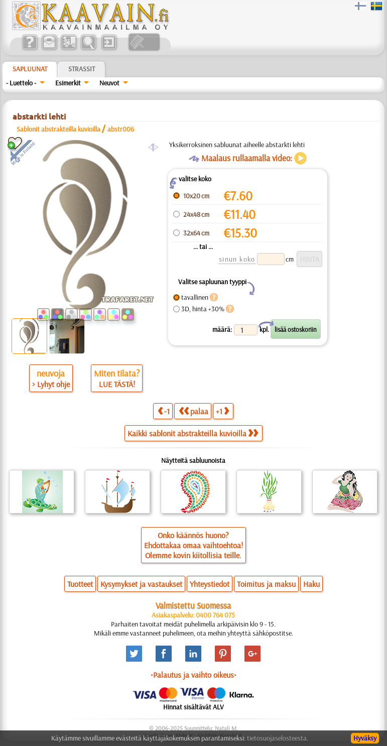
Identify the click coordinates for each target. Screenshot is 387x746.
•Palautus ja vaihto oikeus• (193, 675)
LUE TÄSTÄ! (117, 384)
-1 (164, 411)
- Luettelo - (21, 82)
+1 (222, 411)
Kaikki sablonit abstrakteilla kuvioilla (192, 433)
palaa (193, 411)
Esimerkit (68, 82)
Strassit (81, 68)
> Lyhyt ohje (51, 384)
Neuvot (109, 82)
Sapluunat (30, 68)
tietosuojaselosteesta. (277, 737)
